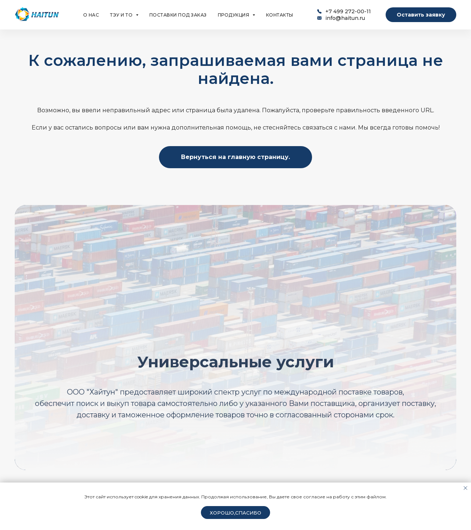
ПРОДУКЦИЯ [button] (234, 15)
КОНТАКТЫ (279, 15)
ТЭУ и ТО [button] (122, 15)
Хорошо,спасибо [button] (235, 513)
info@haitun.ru (345, 18)
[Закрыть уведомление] (465, 488)
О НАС (91, 15)
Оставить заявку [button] (421, 14)
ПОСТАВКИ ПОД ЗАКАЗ (178, 15)
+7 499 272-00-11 (348, 11)
